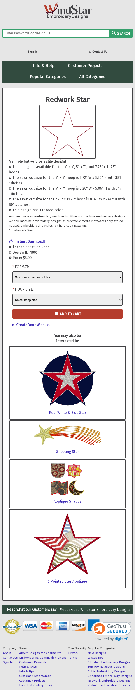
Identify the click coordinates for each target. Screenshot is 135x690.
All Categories (92, 76)
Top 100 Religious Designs (106, 667)
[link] (109, 630)
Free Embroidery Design (36, 685)
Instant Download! (29, 241)
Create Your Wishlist (32, 325)
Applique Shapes (67, 501)
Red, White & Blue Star (67, 413)
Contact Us (98, 52)
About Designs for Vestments (40, 653)
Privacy (73, 653)
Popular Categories (48, 76)
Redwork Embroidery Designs (109, 681)
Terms (72, 658)
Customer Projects (85, 65)
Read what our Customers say (31, 609)
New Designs (97, 653)
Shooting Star (67, 451)
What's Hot (95, 658)
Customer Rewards (32, 662)
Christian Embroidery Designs (109, 662)
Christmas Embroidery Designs (110, 676)
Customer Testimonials (35, 676)
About (7, 653)
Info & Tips (27, 671)
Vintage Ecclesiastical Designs (109, 685)
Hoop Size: (24, 289)
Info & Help (43, 65)
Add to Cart (67, 314)
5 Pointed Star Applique (67, 581)
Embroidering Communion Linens (43, 658)
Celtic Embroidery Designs (107, 671)
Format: (22, 267)
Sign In (32, 52)
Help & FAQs (28, 667)
